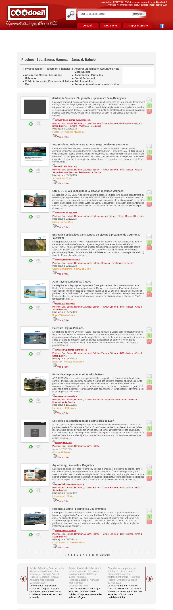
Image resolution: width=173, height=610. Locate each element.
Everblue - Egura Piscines (68, 328)
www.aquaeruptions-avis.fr (66, 259)
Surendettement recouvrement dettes (96, 84)
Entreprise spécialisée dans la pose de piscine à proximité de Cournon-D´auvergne (96, 236)
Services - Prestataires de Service (84, 172)
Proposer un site (138, 25)
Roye (54, 315)
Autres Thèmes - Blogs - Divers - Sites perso (122, 216)
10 (93, 555)
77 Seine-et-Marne (76, 542)
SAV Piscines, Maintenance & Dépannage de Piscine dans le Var (90, 144)
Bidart (55, 361)
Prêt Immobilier (83, 81)
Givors (55, 452)
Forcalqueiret (58, 496)
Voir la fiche (62, 137)
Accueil (87, 25)
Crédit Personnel (84, 78)
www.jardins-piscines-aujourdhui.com (71, 119)
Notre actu (110, 25)
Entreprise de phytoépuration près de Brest (78, 374)
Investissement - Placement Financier (47, 68)
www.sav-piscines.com (64, 165)
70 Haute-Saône (67, 315)
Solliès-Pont (58, 178)
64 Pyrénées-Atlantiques (73, 132)
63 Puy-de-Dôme (82, 269)
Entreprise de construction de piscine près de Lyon (83, 420)
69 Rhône (65, 452)
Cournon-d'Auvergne (62, 269)
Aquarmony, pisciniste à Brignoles (73, 465)
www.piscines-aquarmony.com (68, 483)
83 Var (69, 178)
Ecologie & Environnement (114, 399)
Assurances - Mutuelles (88, 75)
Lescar (55, 132)
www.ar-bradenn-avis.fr (64, 395)
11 (97, 555)
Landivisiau (57, 408)
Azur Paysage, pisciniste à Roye (71, 281)
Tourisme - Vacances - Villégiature (84, 126)
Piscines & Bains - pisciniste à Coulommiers (79, 508)
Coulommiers (58, 542)
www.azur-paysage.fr (63, 302)
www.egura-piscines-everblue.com (69, 349)
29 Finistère (71, 408)
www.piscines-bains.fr (64, 530)
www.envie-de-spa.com (64, 212)
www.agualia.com (62, 442)
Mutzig (55, 222)
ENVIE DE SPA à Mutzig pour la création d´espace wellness (87, 190)
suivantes (105, 555)
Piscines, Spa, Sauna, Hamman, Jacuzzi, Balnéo (75, 123)
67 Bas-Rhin (67, 222)
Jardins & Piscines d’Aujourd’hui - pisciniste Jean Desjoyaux (89, 98)
